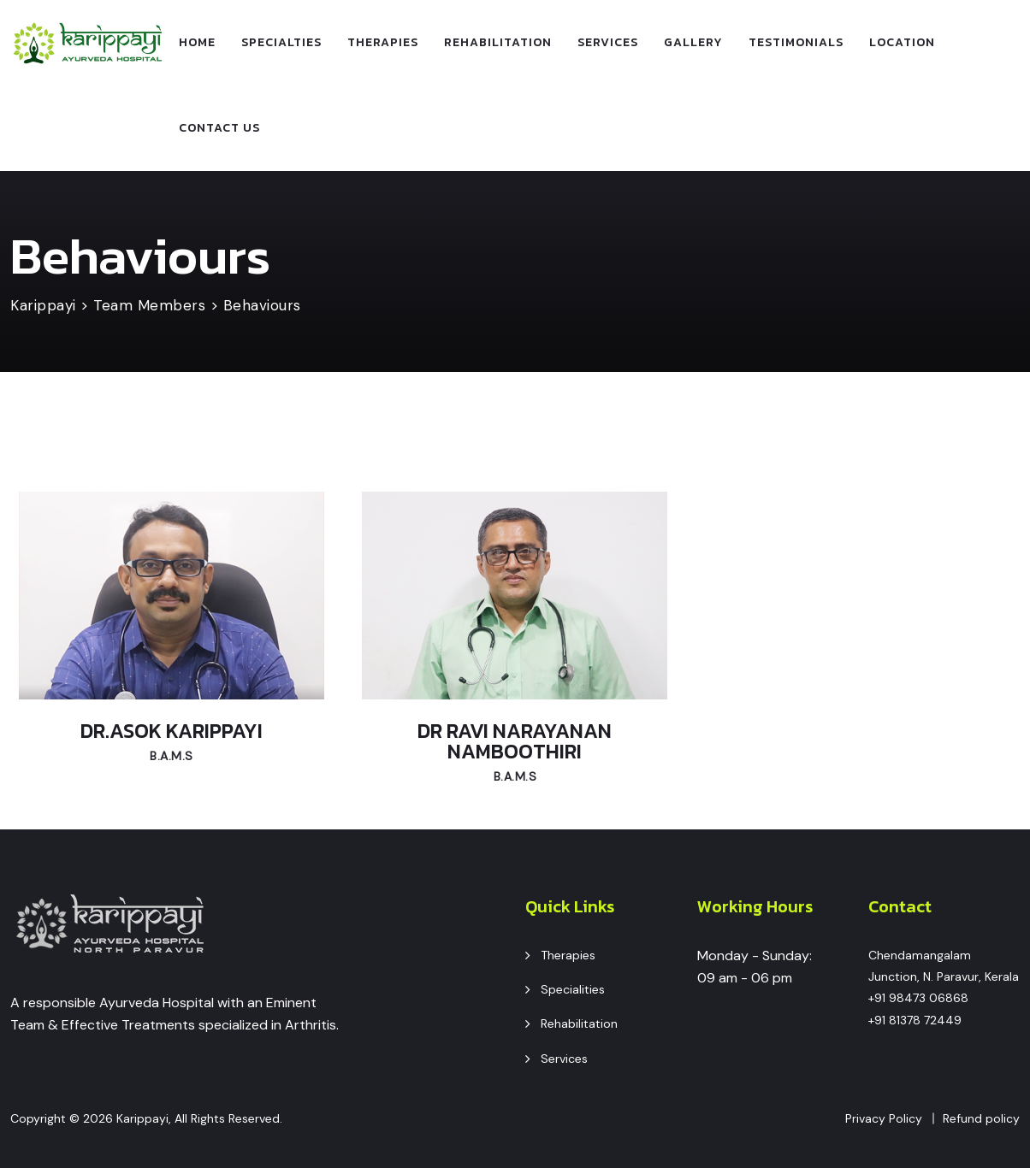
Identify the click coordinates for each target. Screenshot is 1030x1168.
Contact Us (219, 128)
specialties (281, 42)
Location (902, 42)
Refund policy (981, 1118)
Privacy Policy (883, 1118)
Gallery (693, 42)
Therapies (382, 42)
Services (607, 42)
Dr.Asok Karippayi (171, 731)
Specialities (573, 989)
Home (197, 42)
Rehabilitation (498, 42)
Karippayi (142, 1118)
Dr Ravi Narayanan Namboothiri (514, 741)
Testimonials (796, 42)
